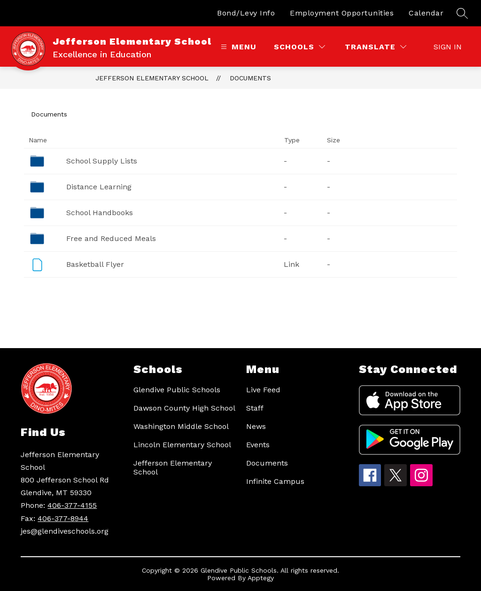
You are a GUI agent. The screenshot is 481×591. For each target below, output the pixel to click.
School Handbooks (99, 212)
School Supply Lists (101, 160)
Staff (255, 408)
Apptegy (261, 578)
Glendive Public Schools (176, 389)
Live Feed (263, 389)
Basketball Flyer (95, 264)
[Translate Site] (375, 47)
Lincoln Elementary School (182, 444)
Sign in (448, 46)
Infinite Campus (275, 481)
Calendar (426, 12)
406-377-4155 (72, 505)
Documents (250, 78)
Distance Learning (99, 186)
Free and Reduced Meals (111, 238)
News (256, 426)
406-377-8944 (63, 518)
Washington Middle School (181, 426)
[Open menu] (237, 47)
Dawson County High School (184, 408)
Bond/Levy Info (246, 12)
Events (258, 444)
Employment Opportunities (342, 12)
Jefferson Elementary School (152, 78)
